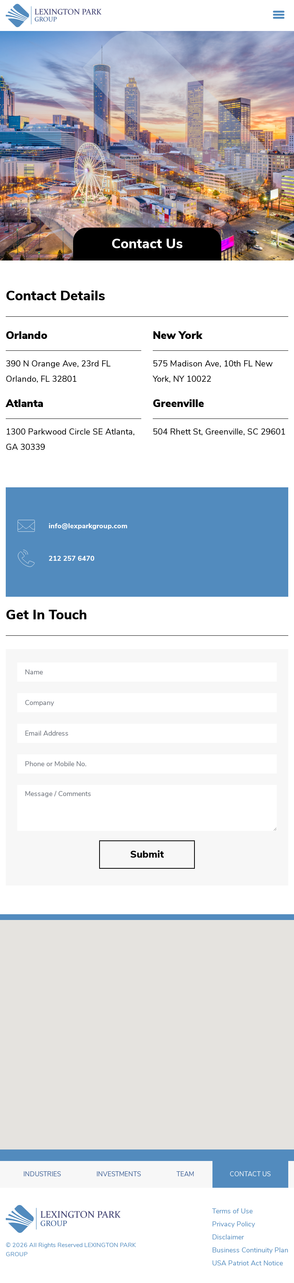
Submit (147, 854)
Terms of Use (232, 1211)
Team (185, 1174)
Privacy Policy (233, 1224)
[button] (142, 1084)
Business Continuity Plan (250, 1250)
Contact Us (250, 1174)
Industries (42, 1174)
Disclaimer (228, 1237)
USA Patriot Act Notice (247, 1263)
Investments (118, 1174)
